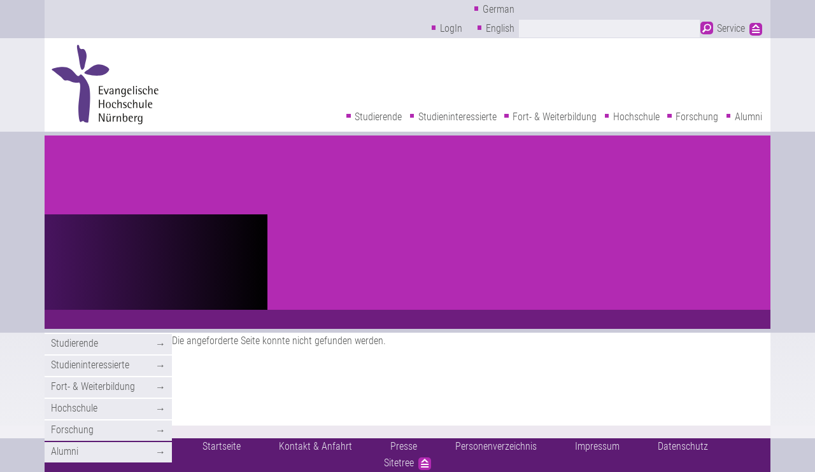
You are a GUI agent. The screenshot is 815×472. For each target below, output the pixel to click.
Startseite (221, 446)
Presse (403, 446)
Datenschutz (683, 446)
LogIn (451, 28)
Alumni (748, 117)
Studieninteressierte (457, 117)
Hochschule (636, 117)
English (500, 28)
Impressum (597, 446)
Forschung (697, 117)
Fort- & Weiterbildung (555, 117)
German (498, 9)
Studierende (378, 117)
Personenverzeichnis (496, 446)
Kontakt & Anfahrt (315, 446)
